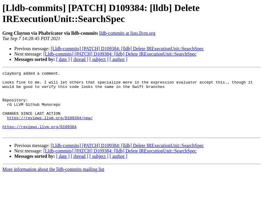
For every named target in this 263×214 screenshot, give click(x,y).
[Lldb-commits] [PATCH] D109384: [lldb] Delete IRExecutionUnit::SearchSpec (127, 48)
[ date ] (63, 59)
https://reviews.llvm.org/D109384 (39, 138)
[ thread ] (79, 59)
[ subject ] (98, 59)
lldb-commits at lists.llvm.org (127, 33)
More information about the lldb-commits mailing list (53, 181)
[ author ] (118, 59)
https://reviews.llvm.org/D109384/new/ (50, 127)
